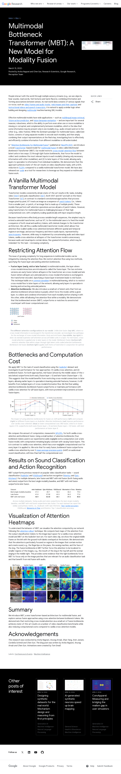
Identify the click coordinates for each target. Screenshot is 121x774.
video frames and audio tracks (37, 104)
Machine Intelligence (42, 654)
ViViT (16, 196)
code (22, 170)
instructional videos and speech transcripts (27, 107)
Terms (69, 766)
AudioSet (63, 367)
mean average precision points (49, 450)
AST (42, 196)
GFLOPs (58, 433)
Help (90, 766)
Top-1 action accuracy (69, 506)
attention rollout (27, 531)
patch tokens (65, 201)
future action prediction (19, 120)
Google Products (46, 766)
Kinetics (67, 475)
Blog (17, 18)
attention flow (70, 151)
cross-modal (58, 151)
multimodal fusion (48, 148)
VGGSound (37, 475)
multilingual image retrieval (73, 118)
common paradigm (41, 280)
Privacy (60, 766)
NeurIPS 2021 (67, 145)
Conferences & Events (23, 654)
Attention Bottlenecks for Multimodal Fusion (29, 145)
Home (11, 18)
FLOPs (22, 168)
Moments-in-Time (33, 508)
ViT (22, 199)
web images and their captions (64, 104)
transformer (20, 148)
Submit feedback (104, 766)
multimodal (31, 110)
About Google (29, 766)
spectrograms (15, 234)
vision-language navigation (45, 120)
